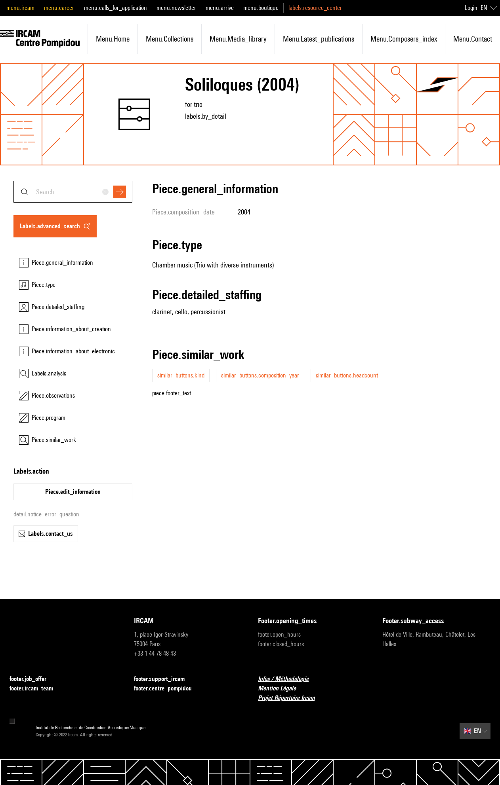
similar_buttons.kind (180, 375)
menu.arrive (220, 7)
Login (471, 7)
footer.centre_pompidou (167, 689)
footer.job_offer (33, 679)
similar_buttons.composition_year (260, 375)
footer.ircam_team (36, 689)
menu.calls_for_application (115, 7)
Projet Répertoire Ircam (291, 698)
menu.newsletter (176, 7)
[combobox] (72, 192)
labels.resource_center (315, 7)
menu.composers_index (403, 38)
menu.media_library (238, 38)
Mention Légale (281, 689)
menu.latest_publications (318, 38)
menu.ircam (20, 7)
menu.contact (472, 38)
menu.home (113, 38)
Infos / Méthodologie (288, 679)
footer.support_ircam (164, 679)
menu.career (59, 7)
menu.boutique (261, 7)
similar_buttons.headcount (347, 375)
